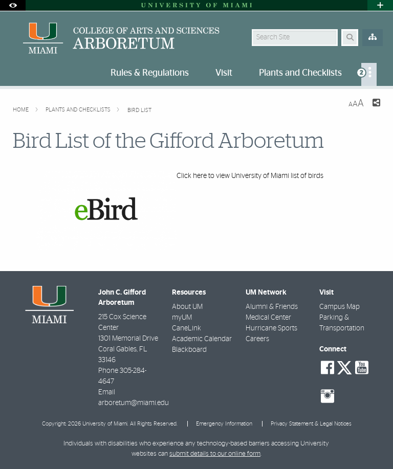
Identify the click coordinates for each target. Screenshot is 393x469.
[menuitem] (369, 74)
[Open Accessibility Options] (13, 5)
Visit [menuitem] (223, 73)
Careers (257, 339)
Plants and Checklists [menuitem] (300, 73)
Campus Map (339, 306)
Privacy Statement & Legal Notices (311, 424)
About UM (187, 306)
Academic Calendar (202, 339)
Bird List (139, 110)
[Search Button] (349, 37)
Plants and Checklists (79, 110)
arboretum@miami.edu (133, 403)
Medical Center (268, 317)
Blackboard (189, 349)
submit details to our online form (214, 454)
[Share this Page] (376, 104)
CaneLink (186, 328)
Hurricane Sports (271, 328)
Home (21, 110)
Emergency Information (224, 424)
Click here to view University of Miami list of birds (250, 176)
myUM (182, 317)
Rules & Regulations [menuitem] (150, 73)
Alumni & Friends (272, 306)
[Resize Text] (356, 103)
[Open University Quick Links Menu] (380, 5)
